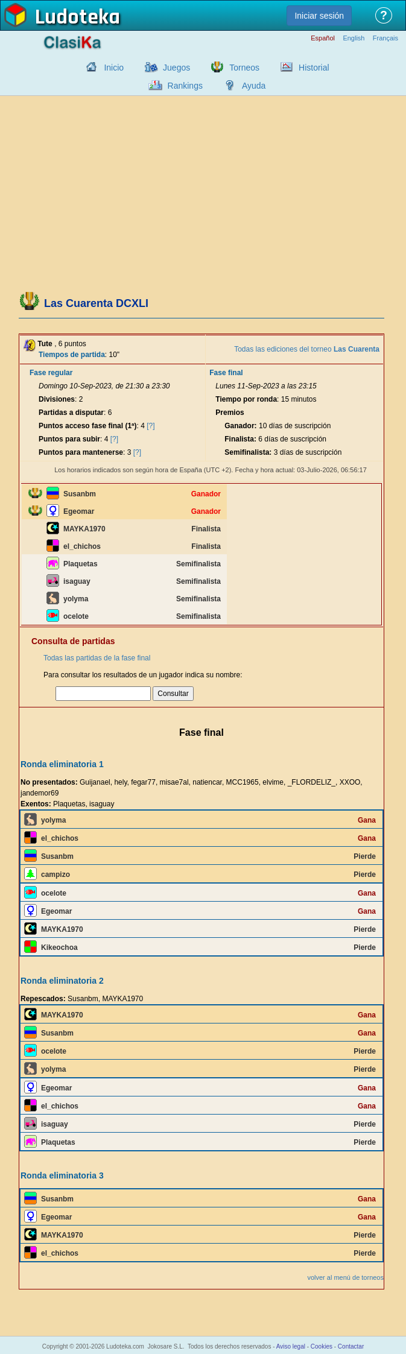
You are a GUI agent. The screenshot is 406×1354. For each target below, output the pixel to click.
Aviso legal (290, 1346)
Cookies (321, 1346)
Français (385, 38)
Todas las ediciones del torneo (306, 349)
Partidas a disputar (71, 412)
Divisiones (57, 399)
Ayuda (253, 85)
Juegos (176, 67)
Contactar (351, 1346)
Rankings (185, 85)
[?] (150, 426)
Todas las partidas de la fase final (96, 658)
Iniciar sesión (319, 16)
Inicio (114, 67)
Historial (314, 67)
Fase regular (51, 373)
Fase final (226, 373)
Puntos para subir (69, 439)
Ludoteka (77, 17)
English (353, 38)
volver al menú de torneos (345, 1277)
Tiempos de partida (72, 354)
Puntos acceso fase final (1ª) (88, 426)
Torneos (244, 67)
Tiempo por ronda (246, 399)
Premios (229, 412)
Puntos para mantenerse (81, 452)
